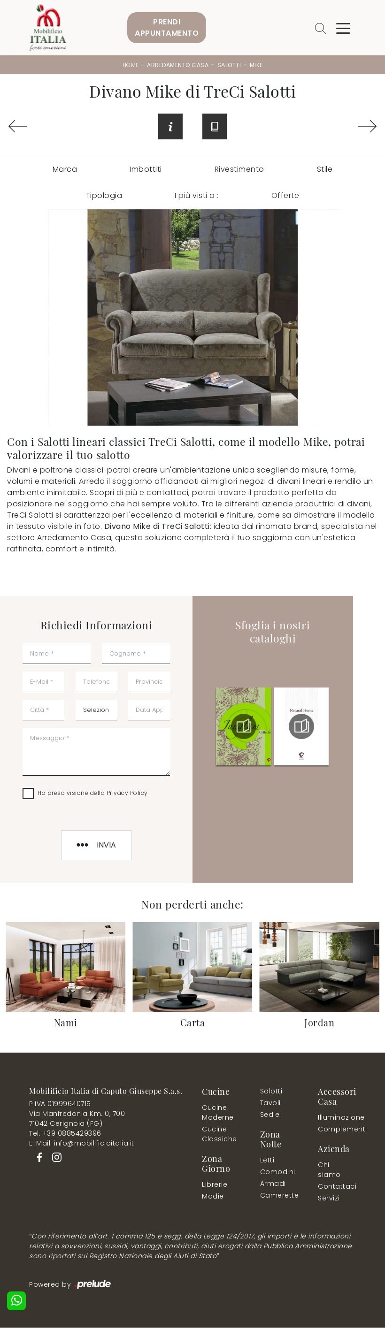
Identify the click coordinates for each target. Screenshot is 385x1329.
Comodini (277, 1173)
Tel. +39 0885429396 (65, 1134)
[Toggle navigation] (343, 27)
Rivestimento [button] (239, 170)
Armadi (273, 1185)
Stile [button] (325, 170)
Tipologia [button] (104, 196)
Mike (256, 65)
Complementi (337, 1130)
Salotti (229, 65)
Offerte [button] (285, 196)
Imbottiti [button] (146, 170)
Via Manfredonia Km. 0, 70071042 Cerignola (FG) (77, 1120)
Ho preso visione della (93, 794)
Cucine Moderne (218, 1113)
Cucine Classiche (219, 1135)
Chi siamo (329, 1171)
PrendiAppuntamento (167, 27)
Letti (267, 1161)
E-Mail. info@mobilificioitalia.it (81, 1144)
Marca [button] (65, 170)
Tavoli (270, 1104)
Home (131, 65)
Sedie (270, 1116)
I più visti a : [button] (197, 196)
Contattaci (335, 1187)
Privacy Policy (127, 794)
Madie (213, 1197)
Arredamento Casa (177, 65)
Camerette (279, 1196)
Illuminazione (335, 1118)
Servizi (329, 1199)
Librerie (214, 1186)
